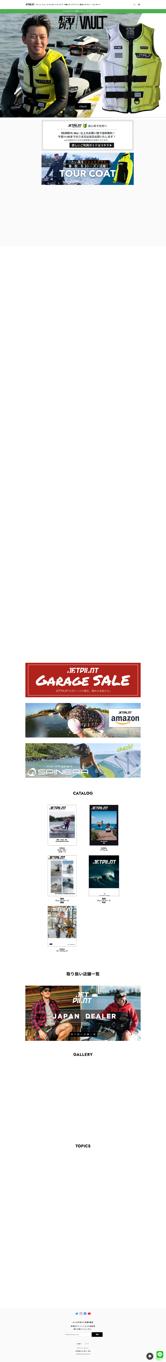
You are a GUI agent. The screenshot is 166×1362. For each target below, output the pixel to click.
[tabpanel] (83, 64)
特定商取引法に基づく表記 (83, 1351)
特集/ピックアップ (71, 5)
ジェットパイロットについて (53, 5)
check (83, 106)
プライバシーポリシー (83, 1348)
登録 (97, 1334)
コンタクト (96, 5)
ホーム (38, 5)
